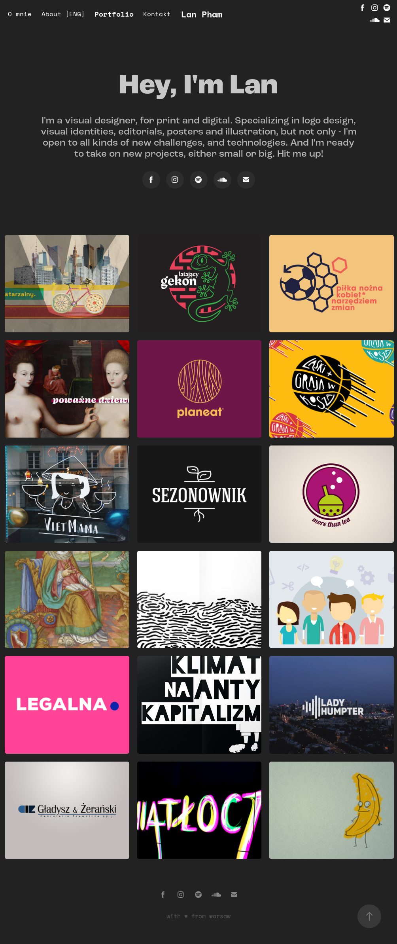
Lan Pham (201, 14)
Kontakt (157, 13)
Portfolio (114, 14)
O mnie (20, 13)
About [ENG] (63, 13)
